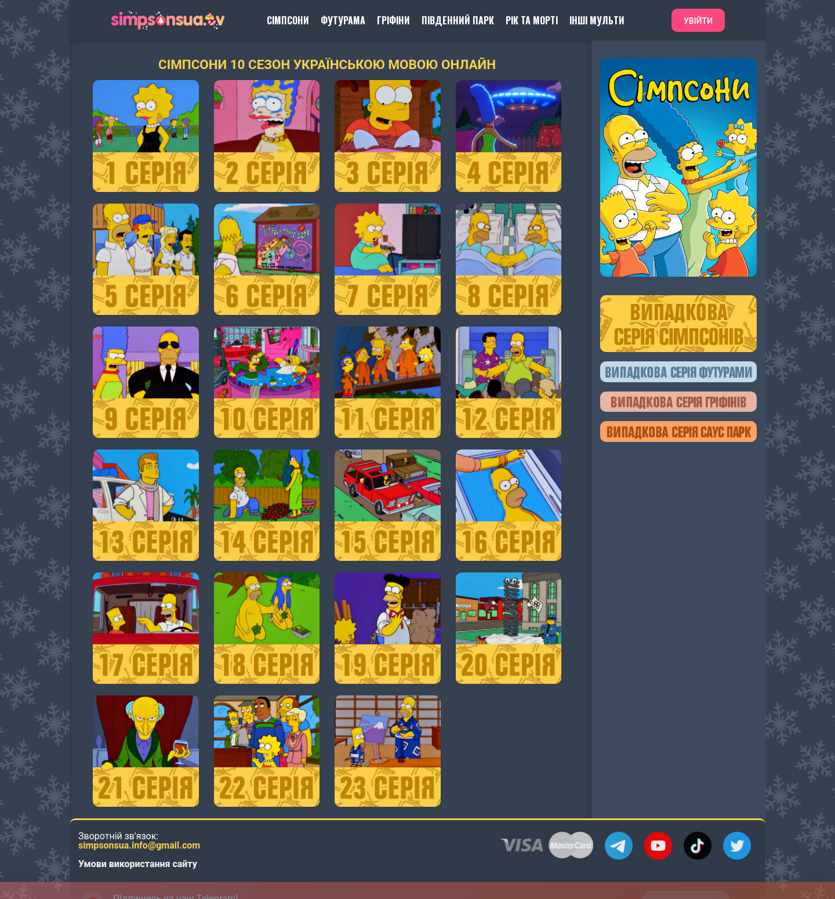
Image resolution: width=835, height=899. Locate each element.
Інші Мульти (597, 20)
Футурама (343, 20)
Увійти (698, 21)
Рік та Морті (532, 20)
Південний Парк (458, 20)
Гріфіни (393, 20)
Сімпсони (288, 20)
